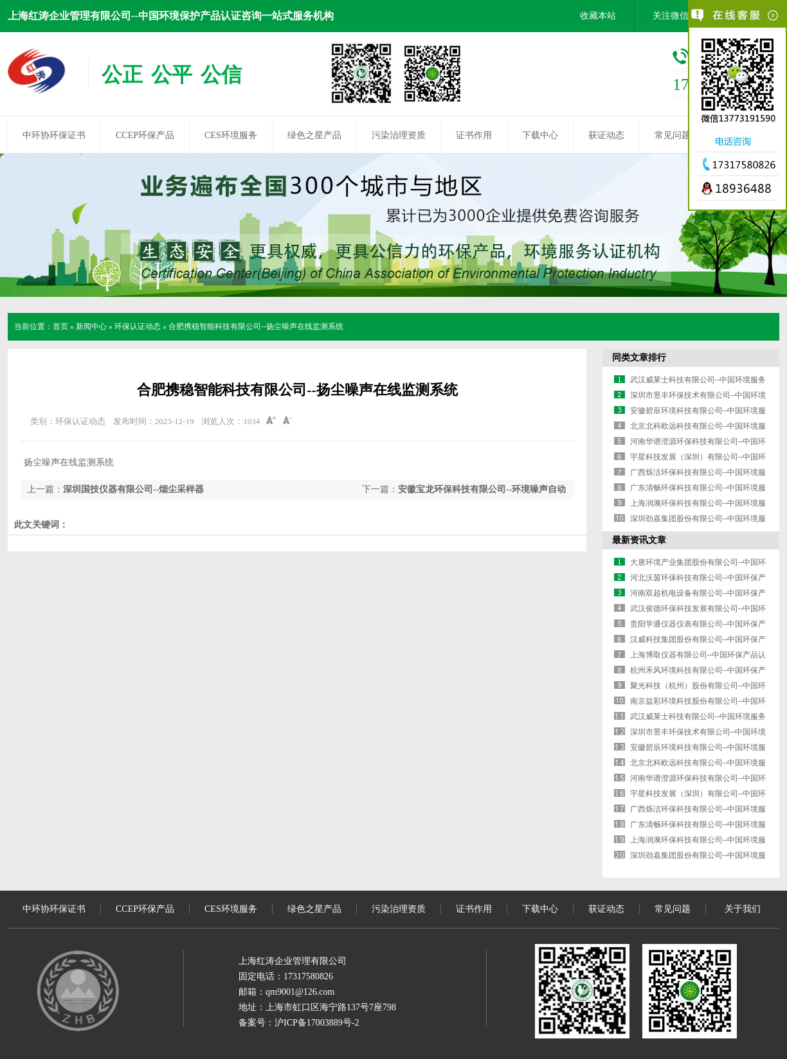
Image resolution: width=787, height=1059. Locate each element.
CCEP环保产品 (145, 135)
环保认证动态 (137, 326)
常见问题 (673, 135)
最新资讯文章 (639, 540)
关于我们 (743, 909)
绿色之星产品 (314, 135)
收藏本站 (598, 16)
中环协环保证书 (54, 135)
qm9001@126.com (300, 992)
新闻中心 (91, 326)
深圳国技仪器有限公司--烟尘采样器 (133, 489)
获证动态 (606, 135)
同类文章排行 (639, 357)
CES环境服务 (230, 135)
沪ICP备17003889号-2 (317, 1023)
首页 (60, 326)
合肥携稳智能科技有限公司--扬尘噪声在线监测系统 (255, 326)
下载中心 (540, 135)
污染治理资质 (399, 135)
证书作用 (474, 135)
